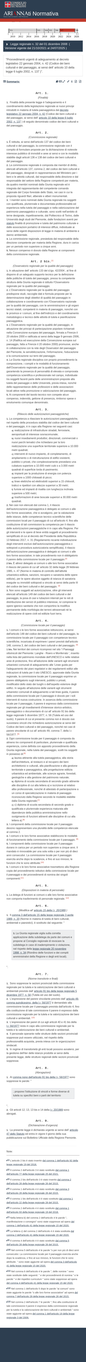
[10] (42, 862)
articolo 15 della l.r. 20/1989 (50, 910)
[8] (24, 820)
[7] (39, 800)
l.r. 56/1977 (12, 1026)
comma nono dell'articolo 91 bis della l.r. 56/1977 (41, 1077)
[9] (77, 839)
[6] (25, 753)
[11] (22, 878)
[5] (18, 734)
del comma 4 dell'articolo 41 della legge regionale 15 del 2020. (39, 1283)
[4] (77, 645)
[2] (66, 559)
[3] (59, 586)
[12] (67, 898)
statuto (10, 223)
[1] (52, 260)
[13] (33, 1017)
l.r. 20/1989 (56, 1109)
